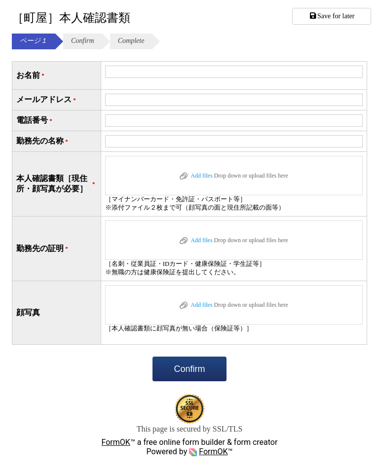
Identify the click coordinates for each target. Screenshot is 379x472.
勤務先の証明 (43, 249)
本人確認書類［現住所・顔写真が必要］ (56, 183)
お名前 (31, 75)
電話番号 (35, 120)
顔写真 (28, 312)
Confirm (189, 369)
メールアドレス (46, 100)
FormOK (116, 442)
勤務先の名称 (43, 141)
